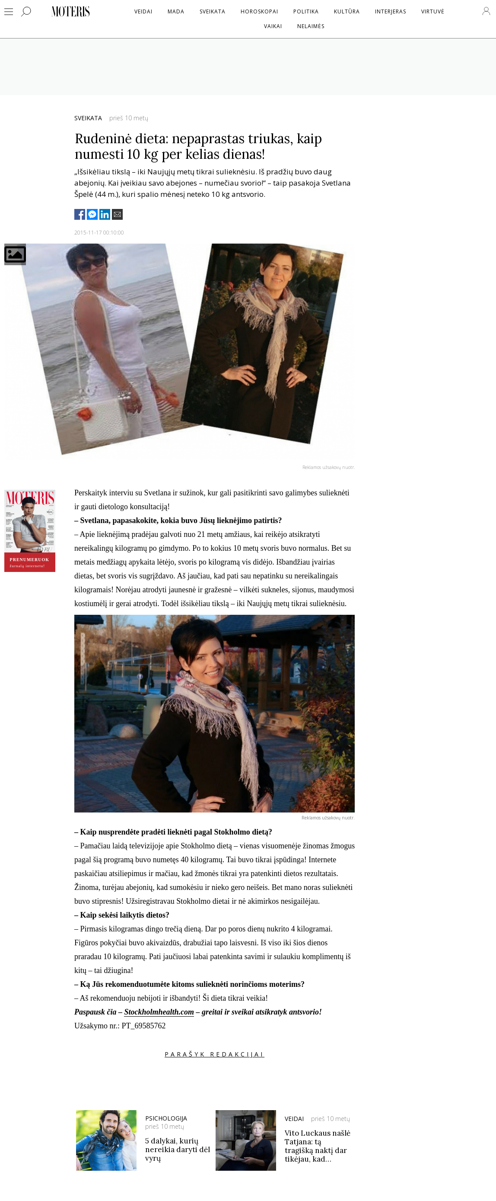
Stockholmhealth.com (159, 1012)
